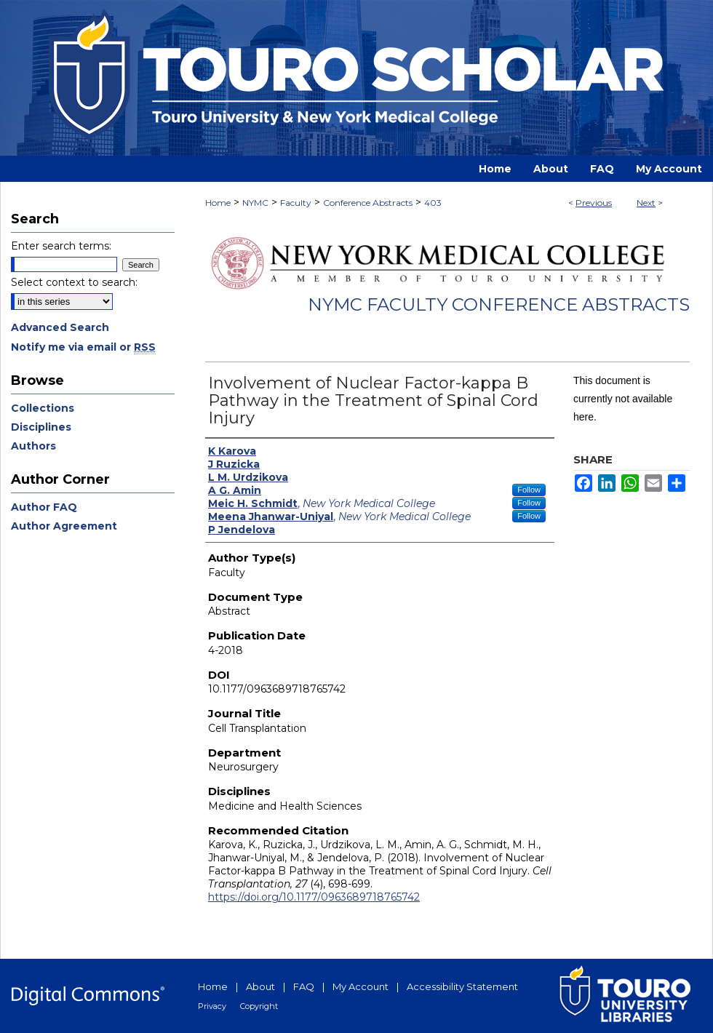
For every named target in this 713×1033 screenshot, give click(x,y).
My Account (360, 986)
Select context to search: (74, 282)
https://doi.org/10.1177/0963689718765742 (314, 897)
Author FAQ (44, 507)
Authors (33, 445)
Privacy (212, 1006)
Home (218, 202)
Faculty (295, 202)
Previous (593, 202)
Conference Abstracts (368, 202)
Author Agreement (64, 526)
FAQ (303, 986)
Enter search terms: (61, 245)
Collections (42, 408)
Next (646, 202)
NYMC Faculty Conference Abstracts (499, 304)
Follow (529, 489)
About (260, 986)
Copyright (259, 1006)
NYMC (255, 202)
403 (433, 202)
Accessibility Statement (462, 986)
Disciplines (41, 427)
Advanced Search (60, 327)
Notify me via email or (83, 347)
